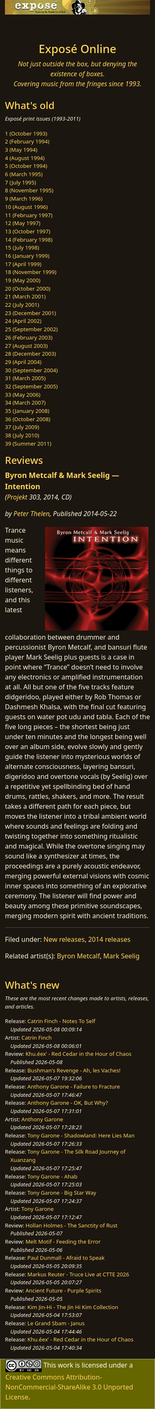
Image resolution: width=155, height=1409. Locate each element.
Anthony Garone (42, 1119)
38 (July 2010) (22, 435)
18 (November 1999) (31, 272)
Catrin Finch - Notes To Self (61, 1021)
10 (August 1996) (26, 207)
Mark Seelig (121, 955)
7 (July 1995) (20, 182)
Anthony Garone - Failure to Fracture (73, 1086)
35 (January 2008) (27, 411)
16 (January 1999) (27, 255)
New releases (63, 939)
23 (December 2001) (30, 313)
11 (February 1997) (28, 215)
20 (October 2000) (27, 288)
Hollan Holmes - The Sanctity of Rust (71, 1225)
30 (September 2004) (31, 370)
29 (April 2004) (23, 362)
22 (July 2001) (22, 304)
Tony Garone (37, 1209)
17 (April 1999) (23, 264)
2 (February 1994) (27, 141)
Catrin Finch (36, 1037)
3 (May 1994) (21, 149)
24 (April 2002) (23, 321)
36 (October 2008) (27, 419)
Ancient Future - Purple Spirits (63, 1290)
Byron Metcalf (78, 955)
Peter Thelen (32, 513)
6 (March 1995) (24, 174)
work (65, 1364)
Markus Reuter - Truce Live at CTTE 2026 (78, 1274)
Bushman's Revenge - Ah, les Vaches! (73, 1070)
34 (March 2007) (25, 402)
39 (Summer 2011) (28, 443)
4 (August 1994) (25, 158)
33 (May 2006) (23, 394)
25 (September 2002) (31, 329)
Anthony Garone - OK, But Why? (67, 1102)
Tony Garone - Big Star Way (61, 1192)
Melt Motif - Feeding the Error (63, 1241)
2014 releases (109, 939)
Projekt (17, 497)
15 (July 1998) (22, 247)
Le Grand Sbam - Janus (56, 1323)
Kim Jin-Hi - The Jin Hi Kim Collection (72, 1307)
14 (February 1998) (28, 239)
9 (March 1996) (24, 198)
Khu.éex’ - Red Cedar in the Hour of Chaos (78, 1053)
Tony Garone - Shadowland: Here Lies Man (80, 1135)
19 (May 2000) (23, 280)
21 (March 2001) (25, 296)
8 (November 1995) (29, 190)
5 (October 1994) (26, 166)
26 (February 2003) (28, 337)
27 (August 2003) (26, 345)
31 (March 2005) (25, 378)
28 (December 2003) (30, 353)
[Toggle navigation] (26, 26)
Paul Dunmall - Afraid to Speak (66, 1257)
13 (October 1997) (27, 231)
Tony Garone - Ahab (52, 1176)
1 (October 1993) (26, 133)
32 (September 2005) (31, 386)
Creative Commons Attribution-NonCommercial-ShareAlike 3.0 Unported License (69, 1387)
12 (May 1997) (23, 223)
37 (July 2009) (22, 427)
